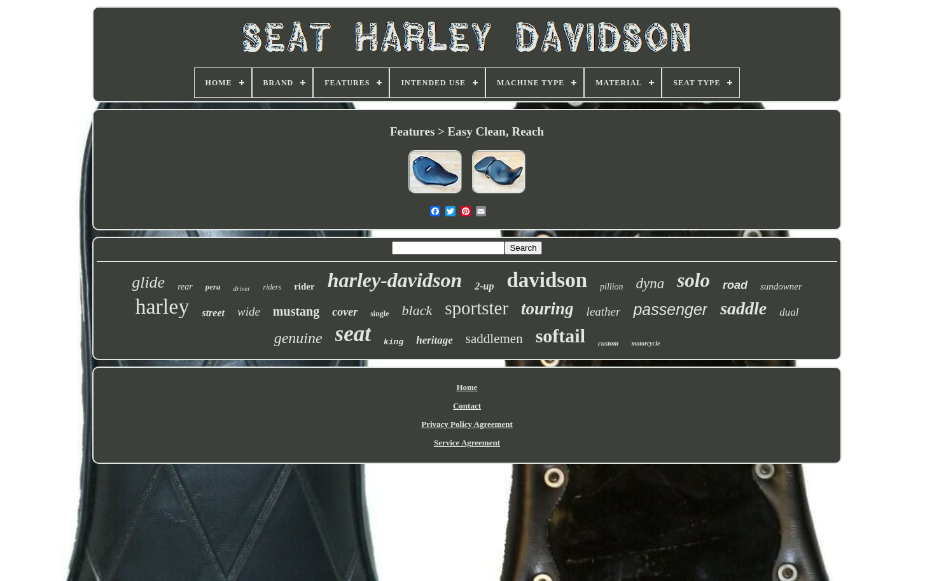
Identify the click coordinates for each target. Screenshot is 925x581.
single (379, 313)
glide (148, 282)
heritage (434, 340)
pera (213, 286)
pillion (611, 286)
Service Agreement (467, 442)
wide (248, 311)
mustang (296, 311)
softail (560, 335)
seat (353, 333)
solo (693, 280)
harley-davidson (395, 280)
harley (162, 306)
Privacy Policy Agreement (466, 424)
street (213, 312)
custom (608, 343)
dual (788, 312)
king (393, 342)
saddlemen (494, 338)
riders (272, 287)
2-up (484, 286)
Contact (467, 405)
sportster (476, 308)
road (735, 285)
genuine (298, 338)
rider (304, 286)
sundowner (781, 286)
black (417, 310)
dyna (650, 283)
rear (185, 286)
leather (604, 311)
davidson (546, 280)
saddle (743, 308)
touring (547, 308)
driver (242, 288)
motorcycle (645, 343)
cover (345, 311)
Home (466, 387)
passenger (670, 309)
